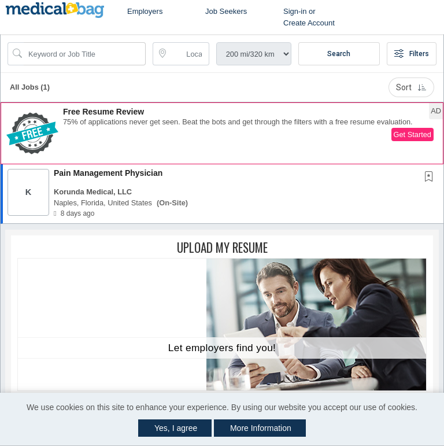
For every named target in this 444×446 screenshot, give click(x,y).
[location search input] (189, 53)
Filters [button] (411, 54)
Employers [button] (144, 11)
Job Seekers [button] (226, 11)
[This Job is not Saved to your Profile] (431, 177)
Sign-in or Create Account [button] (309, 17)
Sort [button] (411, 87)
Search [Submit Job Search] (338, 54)
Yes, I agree (175, 428)
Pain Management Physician (108, 173)
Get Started (412, 134)
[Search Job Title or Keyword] (85, 53)
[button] (222, 133)
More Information (260, 428)
